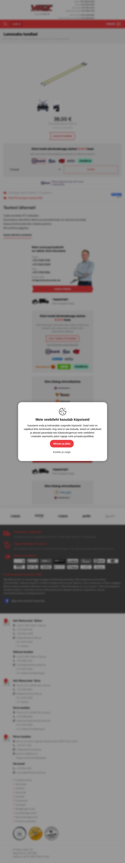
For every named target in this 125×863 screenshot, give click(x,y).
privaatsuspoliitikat (84, 436)
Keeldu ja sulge (62, 452)
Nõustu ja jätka (61, 443)
